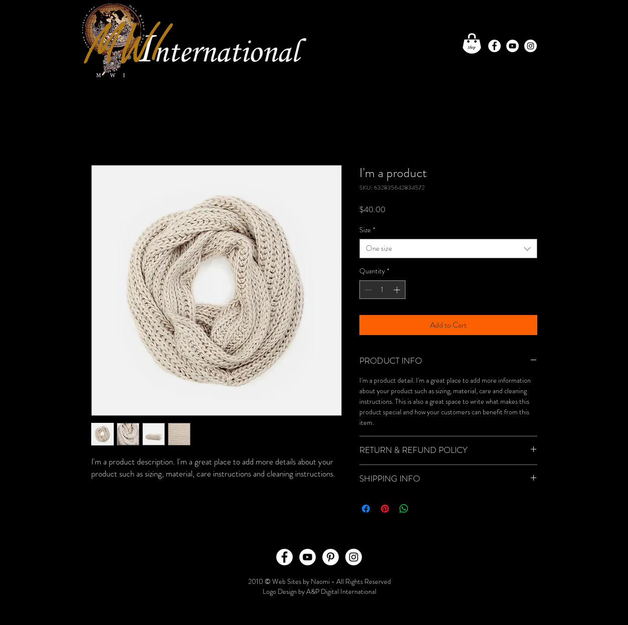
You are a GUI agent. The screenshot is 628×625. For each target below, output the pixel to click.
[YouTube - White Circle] (512, 46)
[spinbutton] (382, 289)
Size (367, 230)
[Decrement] (367, 289)
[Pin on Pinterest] (385, 509)
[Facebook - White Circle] (494, 46)
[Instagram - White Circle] (530, 46)
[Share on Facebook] (366, 509)
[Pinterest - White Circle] (330, 557)
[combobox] (448, 248)
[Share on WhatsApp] (404, 509)
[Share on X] (423, 509)
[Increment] (397, 289)
